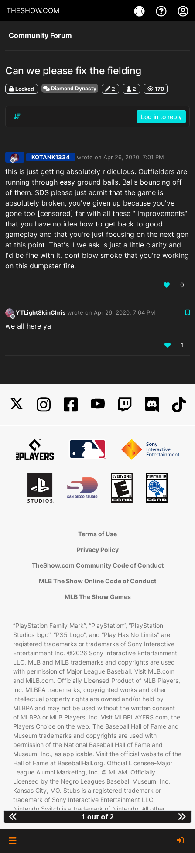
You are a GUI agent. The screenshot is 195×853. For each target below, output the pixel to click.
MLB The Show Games (98, 596)
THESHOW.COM (33, 10)
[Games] (140, 10)
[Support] (162, 10)
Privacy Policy (98, 549)
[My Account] (183, 10)
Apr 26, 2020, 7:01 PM (133, 157)
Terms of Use (97, 534)
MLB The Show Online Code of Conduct (97, 581)
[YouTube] (98, 405)
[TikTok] (179, 405)
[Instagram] (44, 405)
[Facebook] (71, 405)
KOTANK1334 (50, 157)
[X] (17, 405)
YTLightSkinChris (40, 312)
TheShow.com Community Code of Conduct (98, 565)
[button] (12, 841)
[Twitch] (125, 405)
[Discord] (152, 405)
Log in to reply (161, 116)
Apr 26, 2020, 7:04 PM (124, 312)
